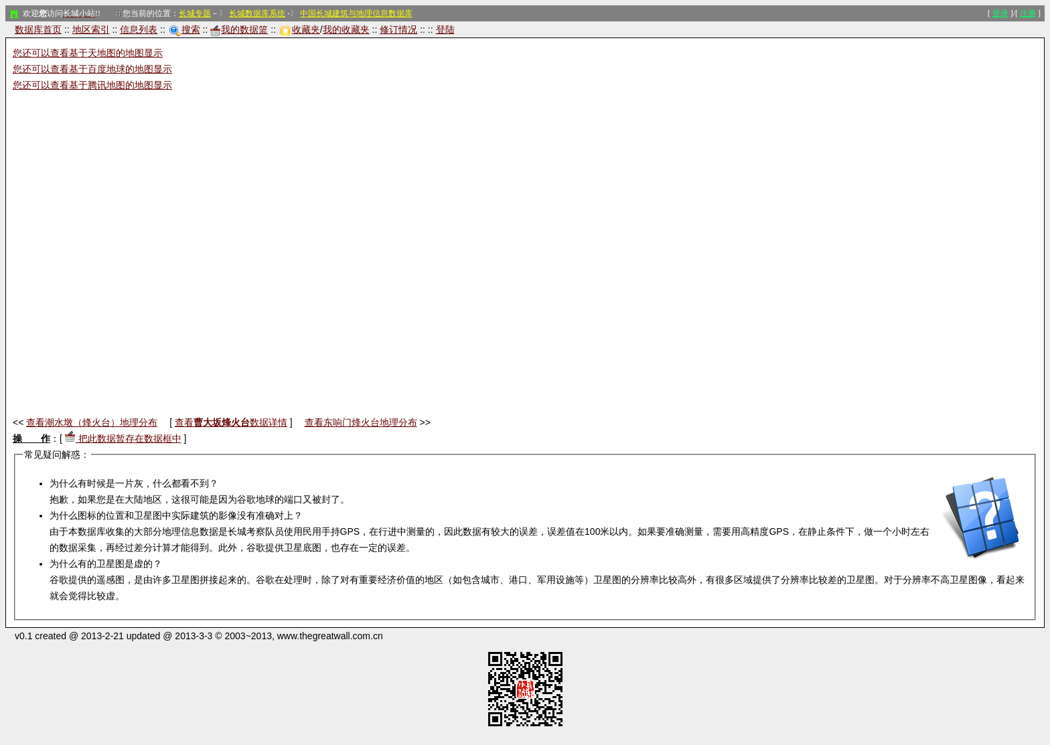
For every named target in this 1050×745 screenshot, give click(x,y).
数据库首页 (38, 29)
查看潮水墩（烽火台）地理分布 (91, 422)
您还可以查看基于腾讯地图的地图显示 (92, 85)
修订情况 (398, 29)
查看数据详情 (231, 422)
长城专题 (195, 13)
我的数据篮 (239, 29)
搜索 (184, 29)
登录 (1000, 13)
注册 (1028, 13)
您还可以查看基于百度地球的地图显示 (92, 69)
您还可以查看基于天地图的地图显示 (88, 53)
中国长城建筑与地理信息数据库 (356, 13)
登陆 (445, 29)
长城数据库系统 (257, 13)
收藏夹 (300, 29)
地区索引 (91, 29)
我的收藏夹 (346, 29)
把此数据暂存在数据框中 (123, 438)
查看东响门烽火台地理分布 (361, 422)
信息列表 (138, 29)
